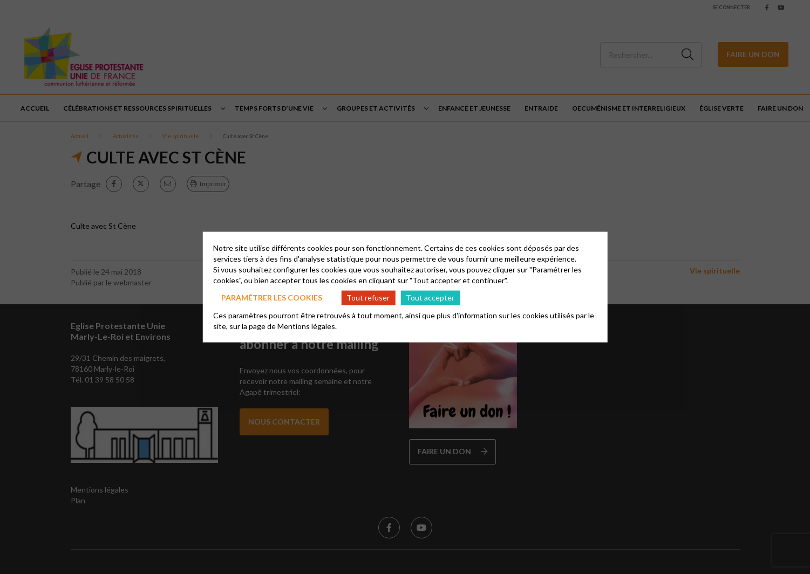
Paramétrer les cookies (271, 297)
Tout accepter (430, 297)
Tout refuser (368, 297)
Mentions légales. (307, 325)
